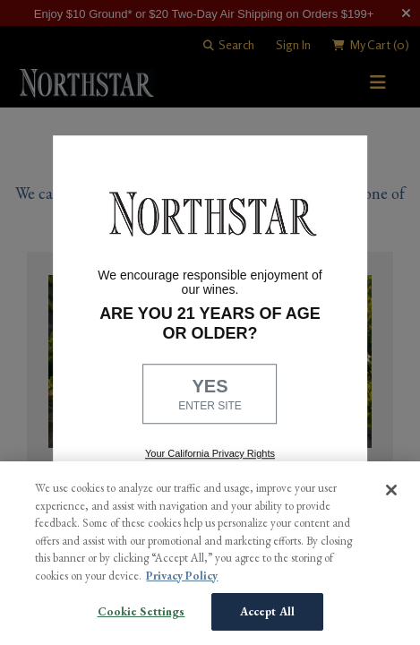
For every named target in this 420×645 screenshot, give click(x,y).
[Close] (391, 490)
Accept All (267, 611)
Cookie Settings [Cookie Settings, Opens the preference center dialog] (141, 611)
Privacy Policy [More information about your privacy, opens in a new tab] (182, 575)
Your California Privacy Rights (210, 453)
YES (210, 396)
